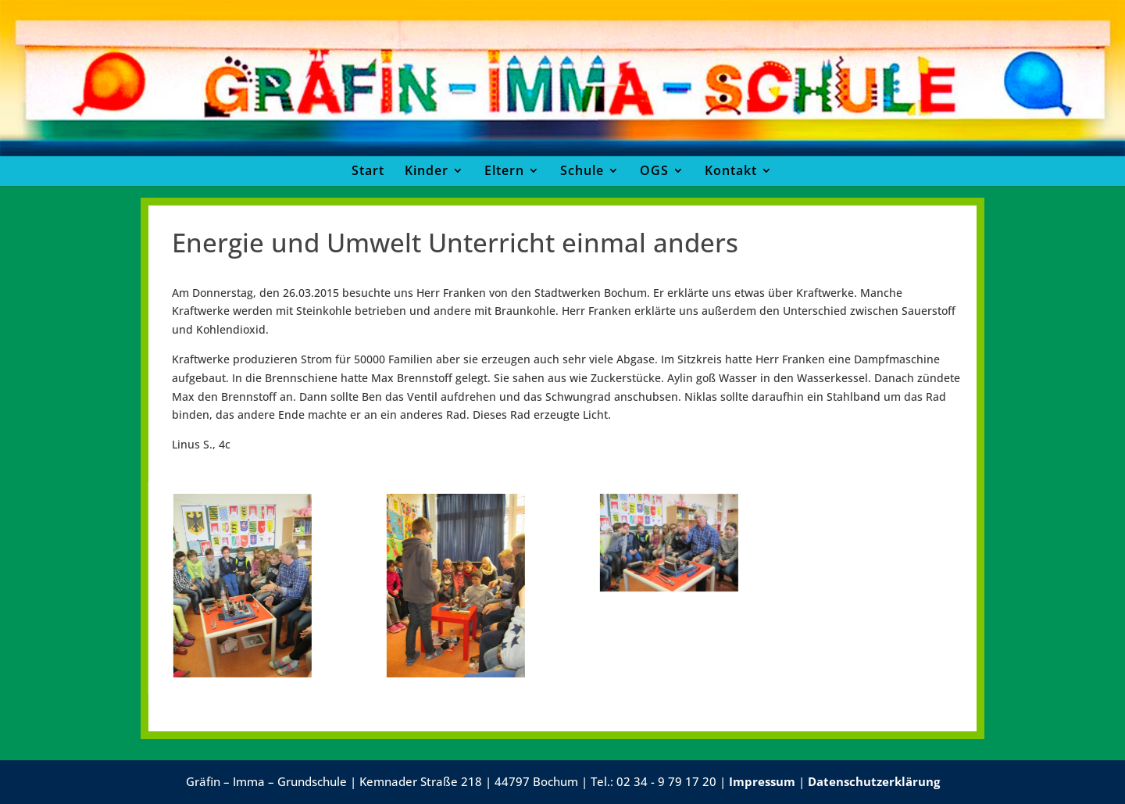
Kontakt (731, 170)
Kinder (426, 170)
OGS (654, 170)
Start (368, 170)
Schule (582, 170)
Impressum (762, 781)
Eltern (504, 170)
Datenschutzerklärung (874, 781)
